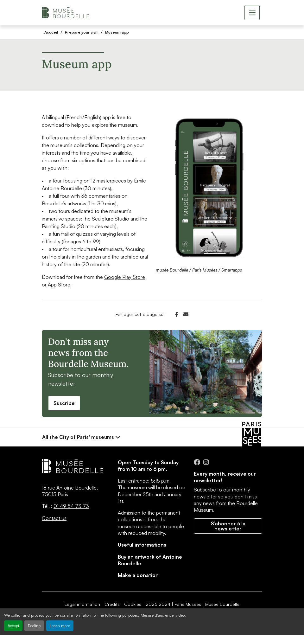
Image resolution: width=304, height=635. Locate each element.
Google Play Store (124, 277)
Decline (34, 625)
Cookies (132, 604)
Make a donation (138, 575)
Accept (13, 625)
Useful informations (142, 545)
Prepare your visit (81, 32)
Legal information (82, 604)
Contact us (54, 518)
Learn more (60, 625)
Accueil (51, 32)
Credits (112, 604)
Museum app (117, 32)
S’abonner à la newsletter (228, 526)
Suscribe (64, 403)
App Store (59, 284)
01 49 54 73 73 (71, 506)
